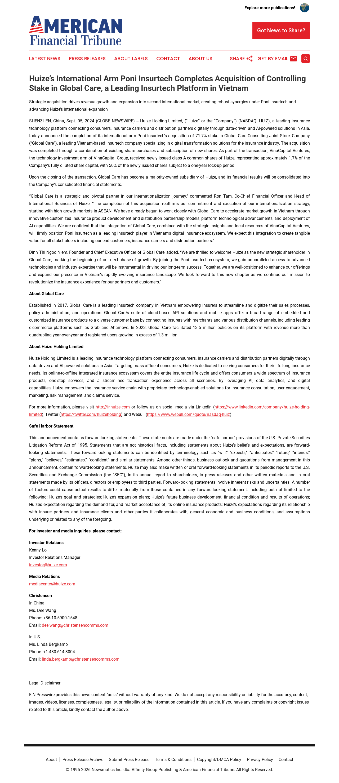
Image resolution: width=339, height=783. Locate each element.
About (51, 759)
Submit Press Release (129, 759)
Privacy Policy (260, 759)
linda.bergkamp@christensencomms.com (80, 659)
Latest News (44, 58)
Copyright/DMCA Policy (219, 759)
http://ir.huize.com (113, 407)
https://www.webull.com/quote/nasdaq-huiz (188, 414)
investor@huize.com (48, 564)
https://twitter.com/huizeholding (91, 414)
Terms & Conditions (173, 759)
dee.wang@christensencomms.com (75, 625)
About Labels (131, 58)
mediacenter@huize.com (52, 583)
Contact (168, 58)
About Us (200, 58)
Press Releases (87, 58)
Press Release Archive (83, 759)
